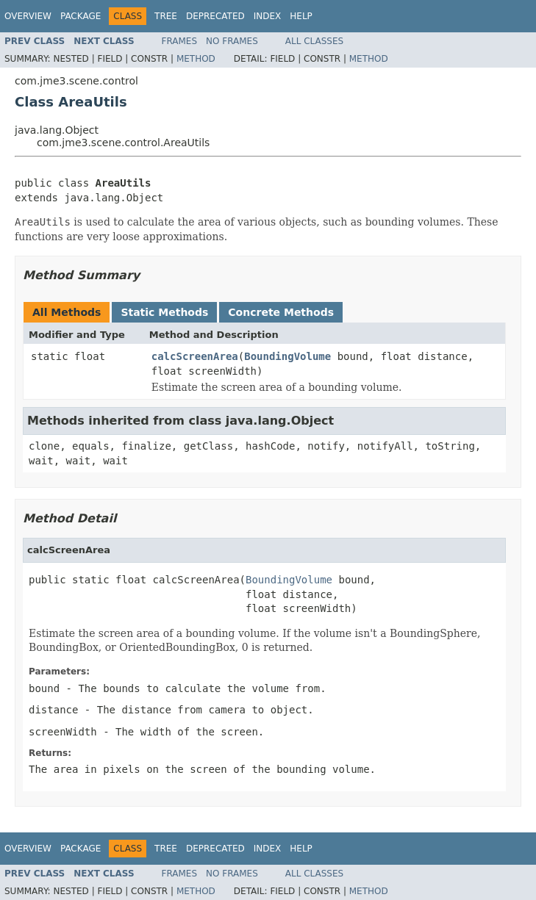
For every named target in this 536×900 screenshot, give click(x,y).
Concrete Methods (281, 312)
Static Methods (164, 312)
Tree (165, 16)
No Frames (232, 41)
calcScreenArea (194, 356)
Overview (27, 16)
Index (268, 16)
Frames (180, 41)
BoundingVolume (287, 356)
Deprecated (215, 16)
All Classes (314, 41)
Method (195, 59)
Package (80, 16)
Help (301, 16)
